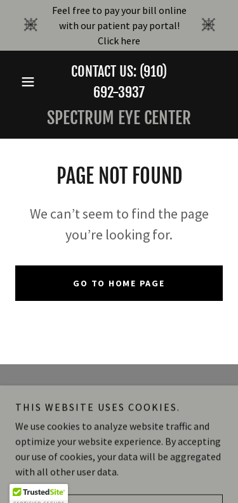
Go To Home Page (118, 283)
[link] (119, 118)
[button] (30, 81)
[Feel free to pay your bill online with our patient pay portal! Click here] (119, 25)
